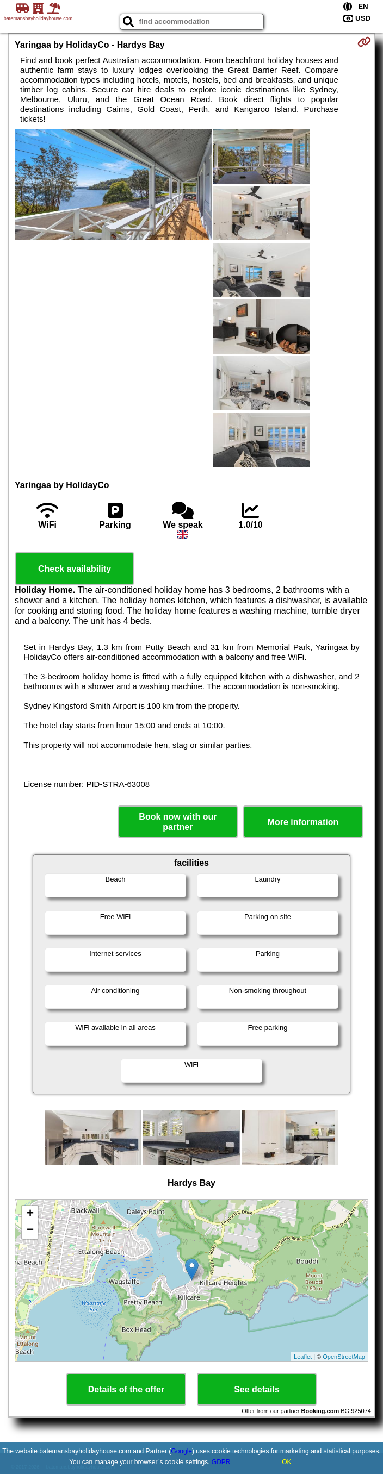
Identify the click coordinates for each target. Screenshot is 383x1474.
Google (181, 1451)
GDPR (221, 1462)
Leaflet (303, 1356)
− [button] (30, 1230)
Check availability (74, 568)
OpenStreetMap (344, 1356)
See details (257, 1389)
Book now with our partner (178, 822)
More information (303, 822)
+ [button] (30, 1214)
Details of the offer (126, 1389)
